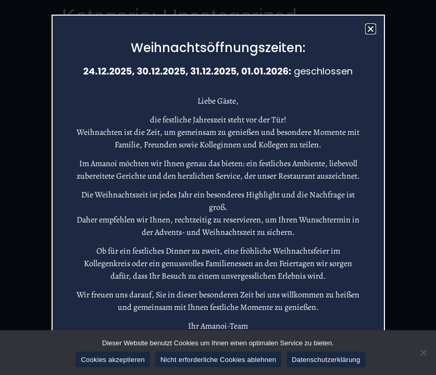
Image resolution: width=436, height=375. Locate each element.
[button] (371, 29)
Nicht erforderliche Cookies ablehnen (218, 360)
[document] (218, 187)
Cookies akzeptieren (113, 360)
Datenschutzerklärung (326, 360)
